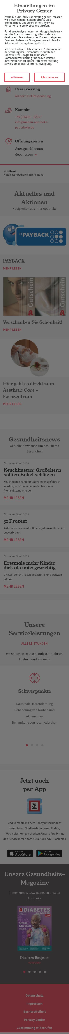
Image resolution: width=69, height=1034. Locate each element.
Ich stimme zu (49, 77)
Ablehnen (17, 77)
